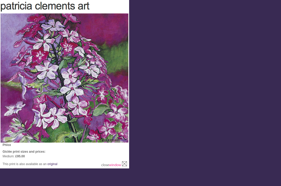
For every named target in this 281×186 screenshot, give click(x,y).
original (52, 164)
